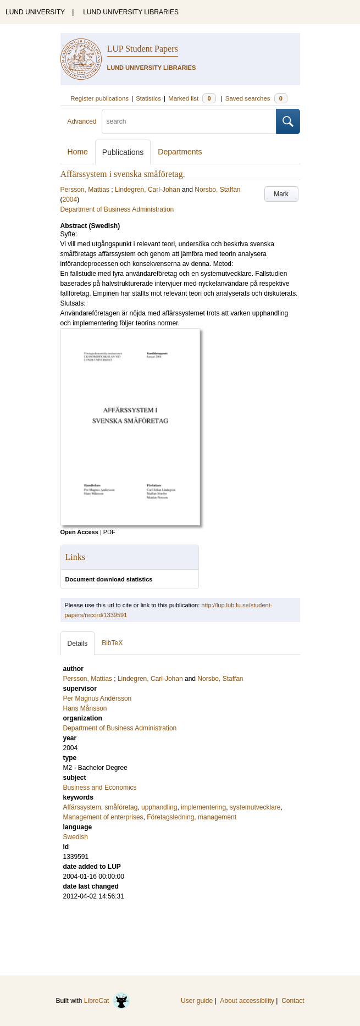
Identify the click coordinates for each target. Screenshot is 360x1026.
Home (78, 151)
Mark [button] (281, 194)
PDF (109, 532)
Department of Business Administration (117, 209)
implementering (203, 807)
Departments (180, 151)
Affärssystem (82, 807)
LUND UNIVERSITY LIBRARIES (131, 12)
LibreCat (107, 1001)
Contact (292, 1001)
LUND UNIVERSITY (35, 12)
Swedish (75, 837)
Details (78, 643)
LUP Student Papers (142, 48)
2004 (70, 199)
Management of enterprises (103, 817)
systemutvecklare (255, 807)
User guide (197, 1001)
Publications (123, 152)
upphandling (159, 807)
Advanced (81, 121)
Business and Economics (100, 787)
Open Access (79, 532)
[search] (189, 121)
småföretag (120, 807)
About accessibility (247, 1001)
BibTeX (112, 643)
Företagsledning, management (191, 817)
